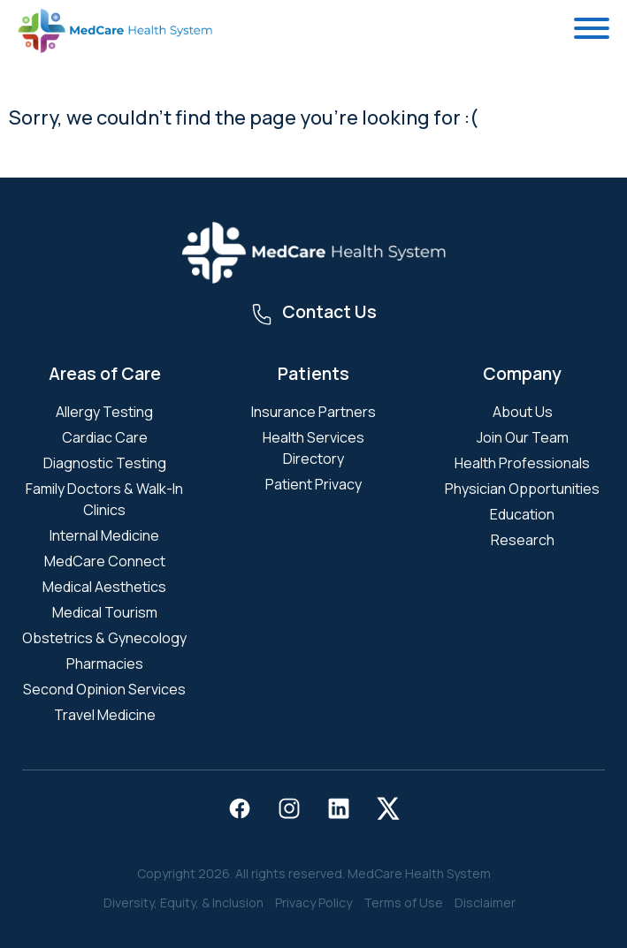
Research (522, 540)
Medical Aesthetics (104, 586)
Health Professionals (522, 463)
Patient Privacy (313, 484)
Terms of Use (403, 902)
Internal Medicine (104, 535)
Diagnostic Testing (104, 463)
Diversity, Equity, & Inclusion (183, 902)
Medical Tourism (104, 612)
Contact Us (329, 311)
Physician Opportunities (522, 488)
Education (522, 514)
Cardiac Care (105, 437)
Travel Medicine (105, 714)
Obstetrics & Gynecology (104, 638)
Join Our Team (523, 437)
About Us (523, 411)
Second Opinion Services (104, 689)
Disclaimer (485, 902)
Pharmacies (104, 663)
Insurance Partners (313, 411)
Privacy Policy (313, 902)
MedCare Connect (104, 561)
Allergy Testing (104, 411)
